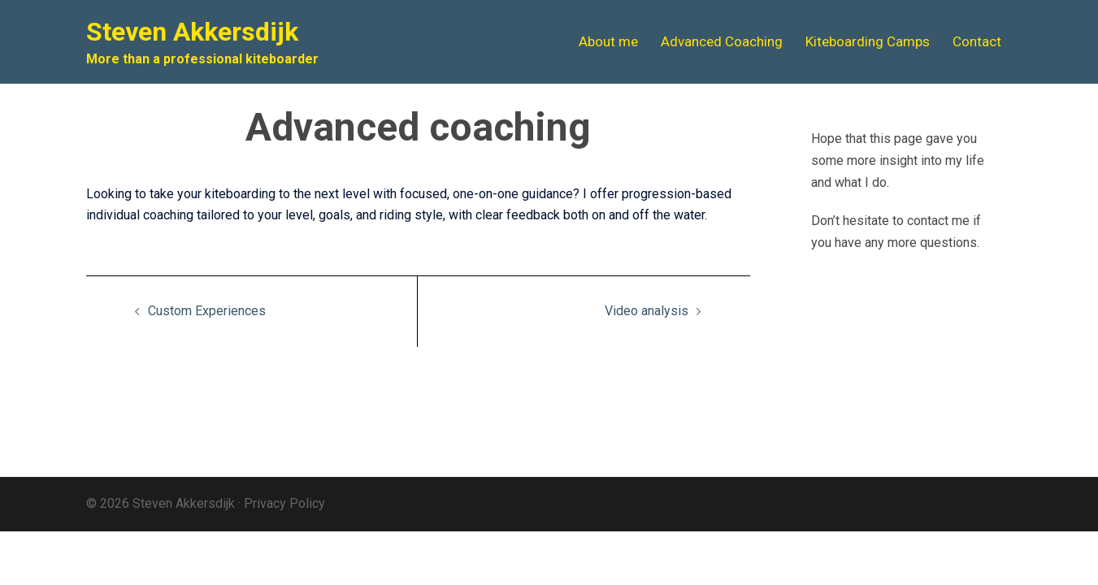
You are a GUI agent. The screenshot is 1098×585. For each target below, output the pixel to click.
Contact (977, 41)
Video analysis (646, 310)
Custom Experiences (207, 310)
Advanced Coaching (722, 41)
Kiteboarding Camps (867, 41)
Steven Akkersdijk (192, 31)
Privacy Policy (284, 503)
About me (608, 41)
